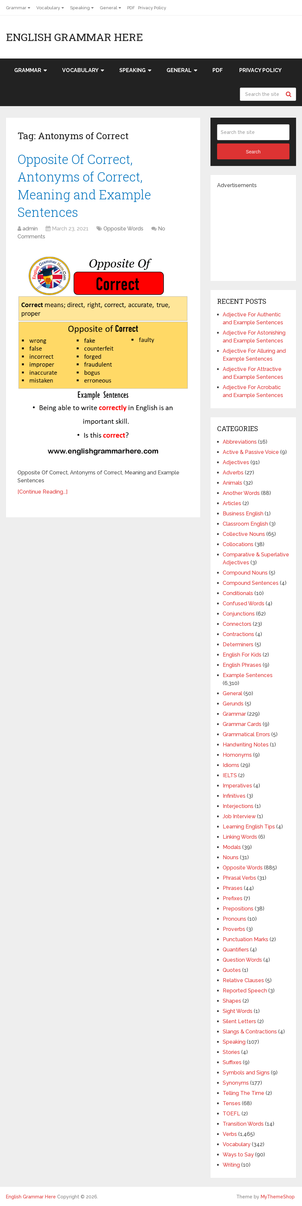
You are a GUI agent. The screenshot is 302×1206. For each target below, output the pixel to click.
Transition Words (243, 1124)
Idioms (231, 765)
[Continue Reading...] (42, 492)
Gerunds (233, 704)
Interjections (238, 806)
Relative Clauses (243, 980)
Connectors (237, 624)
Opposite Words (123, 228)
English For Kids (242, 655)
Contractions (238, 634)
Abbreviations (240, 442)
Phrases (233, 888)
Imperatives (237, 786)
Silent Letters (239, 1021)
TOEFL (231, 1113)
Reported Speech (245, 990)
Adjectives (236, 462)
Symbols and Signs (246, 1072)
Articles (232, 503)
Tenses (232, 1103)
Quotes (232, 970)
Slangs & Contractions (250, 1031)
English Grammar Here (74, 37)
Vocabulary (48, 7)
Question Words (242, 960)
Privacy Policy (152, 7)
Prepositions (238, 908)
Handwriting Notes (246, 745)
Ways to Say (238, 1154)
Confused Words (243, 603)
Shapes (232, 1001)
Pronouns (234, 919)
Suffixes (232, 1062)
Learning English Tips (249, 827)
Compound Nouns (245, 573)
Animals (232, 483)
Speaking (80, 7)
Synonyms (236, 1083)
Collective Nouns (244, 534)
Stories (231, 1052)
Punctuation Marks (245, 939)
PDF (131, 7)
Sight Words (237, 1011)
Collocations (238, 544)
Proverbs (234, 929)
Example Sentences (248, 675)
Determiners (238, 644)
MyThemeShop (278, 1196)
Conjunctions (239, 614)
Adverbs (233, 472)
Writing (231, 1165)
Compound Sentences (251, 583)
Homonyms (237, 755)
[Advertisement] (259, 230)
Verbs (230, 1134)
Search (289, 94)
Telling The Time (243, 1093)
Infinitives (234, 796)
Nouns (231, 857)
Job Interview (239, 816)
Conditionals (238, 593)
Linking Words (240, 837)
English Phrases (242, 665)
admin (30, 228)
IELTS (230, 775)
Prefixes (233, 898)
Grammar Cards (242, 724)
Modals (232, 847)
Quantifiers (236, 949)
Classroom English (245, 524)
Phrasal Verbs (239, 878)
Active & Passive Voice (251, 452)
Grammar (16, 7)
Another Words (241, 493)
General (108, 7)
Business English (243, 513)
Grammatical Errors (246, 734)
